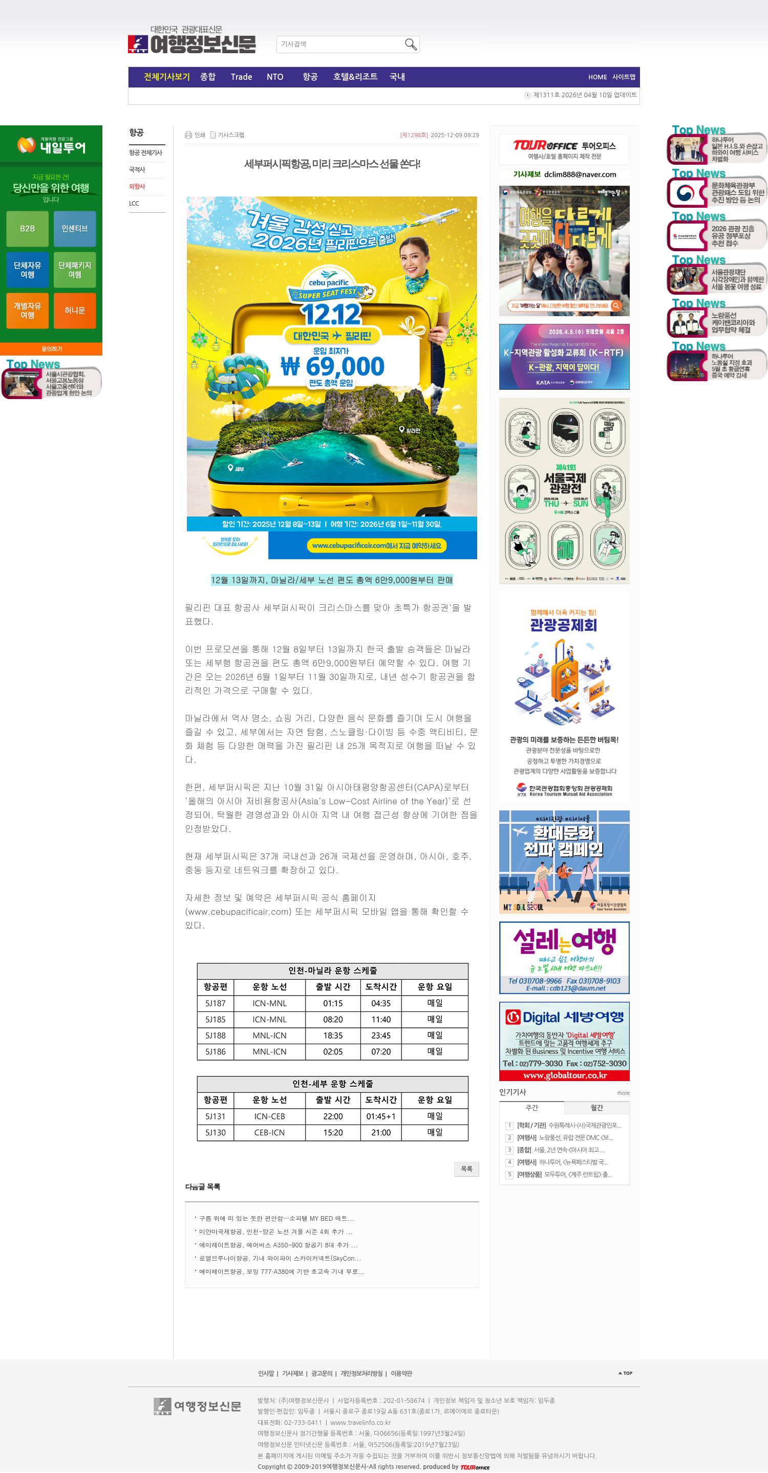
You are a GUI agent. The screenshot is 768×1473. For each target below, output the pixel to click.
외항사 (137, 187)
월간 (597, 1108)
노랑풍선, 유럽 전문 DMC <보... (576, 1138)
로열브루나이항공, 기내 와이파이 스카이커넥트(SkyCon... (280, 1258)
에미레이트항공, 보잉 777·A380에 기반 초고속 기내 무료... (282, 1271)
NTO (275, 77)
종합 (208, 77)
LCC (134, 204)
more (623, 1092)
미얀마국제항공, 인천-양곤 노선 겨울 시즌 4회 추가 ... (276, 1231)
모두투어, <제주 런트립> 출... (578, 1175)
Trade (241, 77)
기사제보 (292, 1374)
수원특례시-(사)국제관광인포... (584, 1126)
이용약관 (401, 1374)
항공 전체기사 (145, 153)
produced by (456, 1467)
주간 (532, 1108)
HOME (597, 77)
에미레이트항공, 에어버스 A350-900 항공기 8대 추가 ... (278, 1244)
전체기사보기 (167, 77)
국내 (397, 77)
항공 (310, 77)
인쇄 (200, 135)
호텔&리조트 (355, 77)
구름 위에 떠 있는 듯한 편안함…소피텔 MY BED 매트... (276, 1218)
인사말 (266, 1374)
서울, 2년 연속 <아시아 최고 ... (569, 1150)
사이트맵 (623, 77)
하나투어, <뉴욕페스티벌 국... (573, 1162)
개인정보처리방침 (361, 1374)
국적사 (137, 170)
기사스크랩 (231, 135)
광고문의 (321, 1374)
